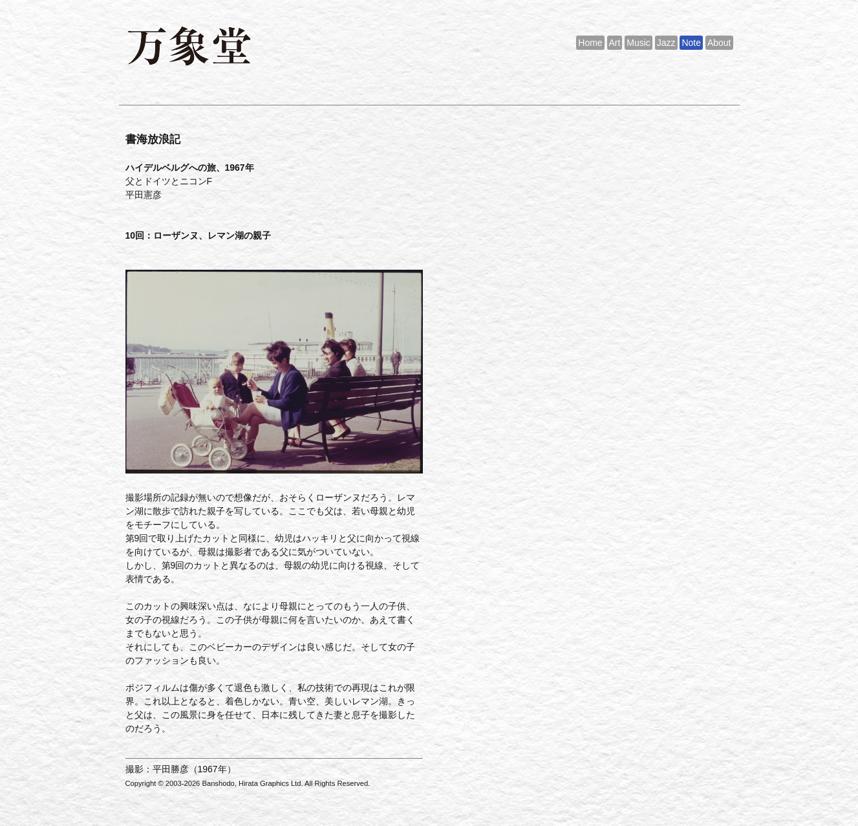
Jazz (666, 43)
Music (638, 43)
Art (615, 43)
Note (691, 43)
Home (590, 43)
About (719, 43)
